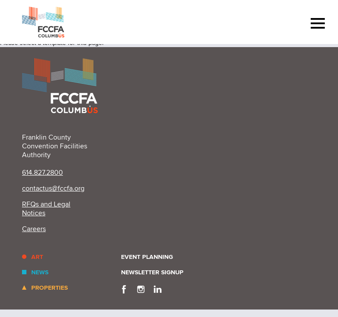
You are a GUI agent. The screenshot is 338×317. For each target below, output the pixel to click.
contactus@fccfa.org (53, 188)
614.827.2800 (42, 172)
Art (37, 257)
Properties (49, 287)
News (39, 272)
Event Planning (147, 257)
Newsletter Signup (152, 272)
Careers (34, 229)
